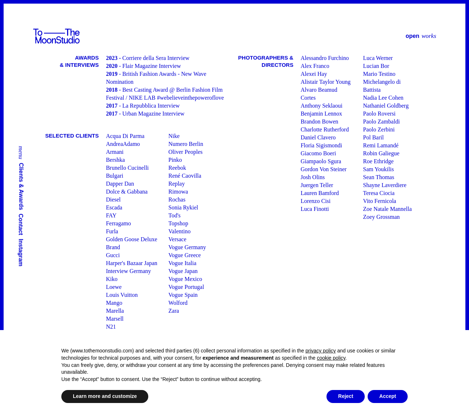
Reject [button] (345, 396)
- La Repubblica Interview (143, 106)
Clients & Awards (21, 186)
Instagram (21, 252)
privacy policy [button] (321, 351)
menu (21, 152)
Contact (21, 224)
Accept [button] (387, 396)
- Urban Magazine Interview (145, 113)
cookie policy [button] (331, 358)
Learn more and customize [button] (105, 396)
